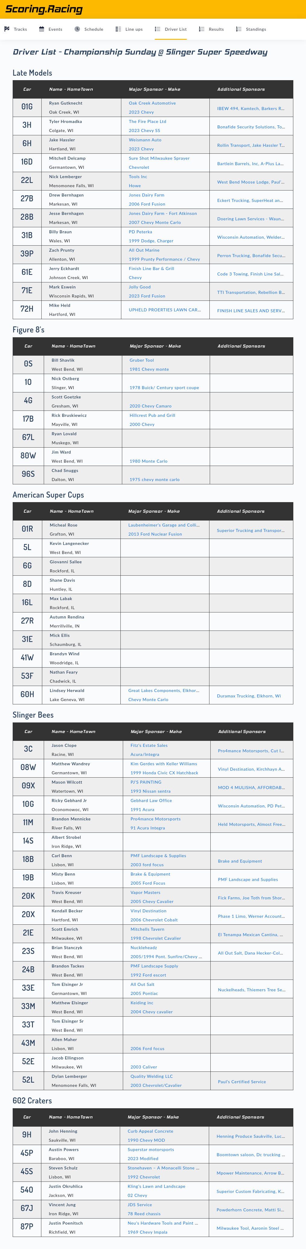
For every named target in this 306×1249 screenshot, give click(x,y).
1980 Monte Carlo (149, 461)
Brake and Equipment (240, 861)
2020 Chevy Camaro (151, 405)
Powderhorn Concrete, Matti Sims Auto (257, 1209)
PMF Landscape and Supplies (248, 879)
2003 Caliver (144, 1066)
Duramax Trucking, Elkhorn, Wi (249, 695)
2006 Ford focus (148, 1048)
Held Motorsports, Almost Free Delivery (259, 824)
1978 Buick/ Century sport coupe (164, 387)
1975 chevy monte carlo (155, 479)
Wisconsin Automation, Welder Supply (257, 237)
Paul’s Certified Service (242, 1081)
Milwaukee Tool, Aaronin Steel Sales (254, 1228)
